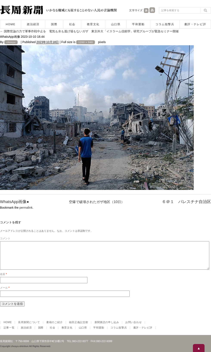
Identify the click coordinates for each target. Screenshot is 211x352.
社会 (72, 24)
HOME (11, 24)
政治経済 (33, 24)
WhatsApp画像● (14, 201)
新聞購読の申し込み (107, 327)
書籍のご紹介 (54, 327)
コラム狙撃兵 (164, 24)
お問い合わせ (133, 327)
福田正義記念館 (78, 327)
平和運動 (138, 24)
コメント (5, 238)
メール (4, 292)
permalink (26, 207)
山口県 (116, 24)
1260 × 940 (85, 42)
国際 (54, 24)
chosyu (11, 42)
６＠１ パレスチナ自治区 (186, 201)
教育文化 (93, 24)
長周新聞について (29, 327)
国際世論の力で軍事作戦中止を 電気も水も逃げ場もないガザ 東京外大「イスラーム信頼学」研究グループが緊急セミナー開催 (89, 31)
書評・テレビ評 (195, 24)
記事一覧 (9, 332)
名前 (3, 279)
